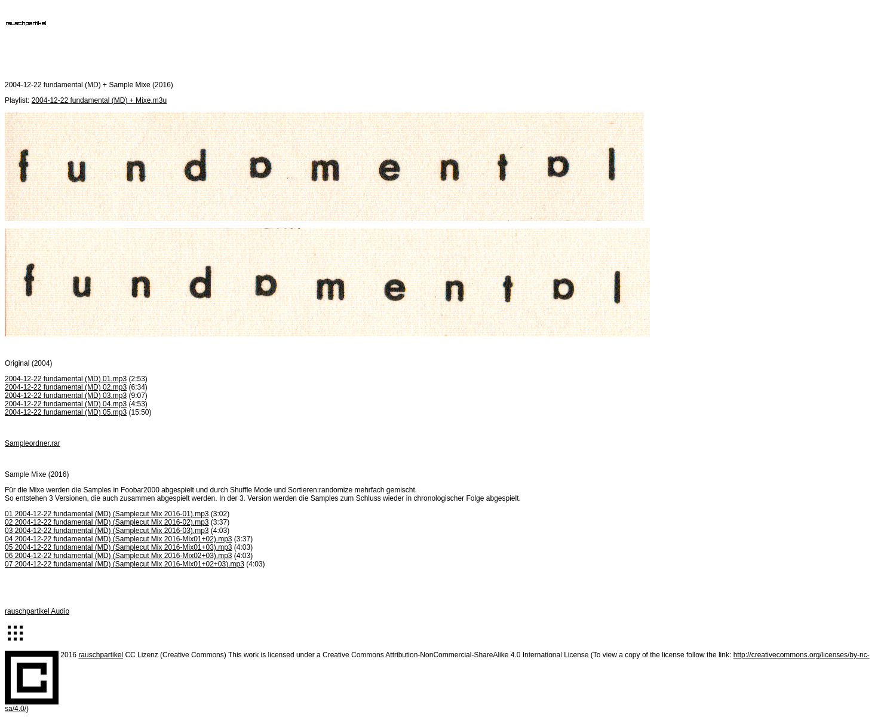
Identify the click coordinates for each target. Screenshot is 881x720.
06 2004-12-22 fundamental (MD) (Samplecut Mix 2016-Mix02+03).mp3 (118, 556)
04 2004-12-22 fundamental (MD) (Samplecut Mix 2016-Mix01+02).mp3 (118, 539)
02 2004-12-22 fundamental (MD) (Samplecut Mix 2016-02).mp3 (107, 522)
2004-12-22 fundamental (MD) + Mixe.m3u (99, 100)
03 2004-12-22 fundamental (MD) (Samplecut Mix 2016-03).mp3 (107, 530)
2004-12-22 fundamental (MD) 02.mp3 (66, 387)
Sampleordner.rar (32, 443)
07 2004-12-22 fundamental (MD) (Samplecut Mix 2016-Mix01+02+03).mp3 (124, 564)
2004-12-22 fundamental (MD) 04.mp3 (66, 404)
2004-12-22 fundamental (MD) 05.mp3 (66, 412)
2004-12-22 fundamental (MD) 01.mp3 (66, 379)
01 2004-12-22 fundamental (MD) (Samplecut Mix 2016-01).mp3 (107, 514)
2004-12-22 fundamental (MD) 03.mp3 (66, 395)
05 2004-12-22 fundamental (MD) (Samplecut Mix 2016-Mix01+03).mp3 (118, 547)
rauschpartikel (100, 655)
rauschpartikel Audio (37, 611)
